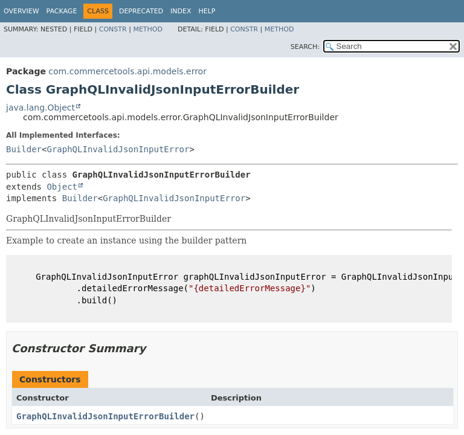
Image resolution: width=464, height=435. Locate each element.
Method (148, 29)
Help (207, 11)
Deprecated (141, 11)
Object (62, 187)
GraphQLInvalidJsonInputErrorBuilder (105, 416)
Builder (24, 149)
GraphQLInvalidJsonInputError (118, 149)
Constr (113, 29)
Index (180, 11)
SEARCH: (305, 47)
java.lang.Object (40, 107)
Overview (21, 11)
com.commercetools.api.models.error (127, 71)
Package (62, 11)
